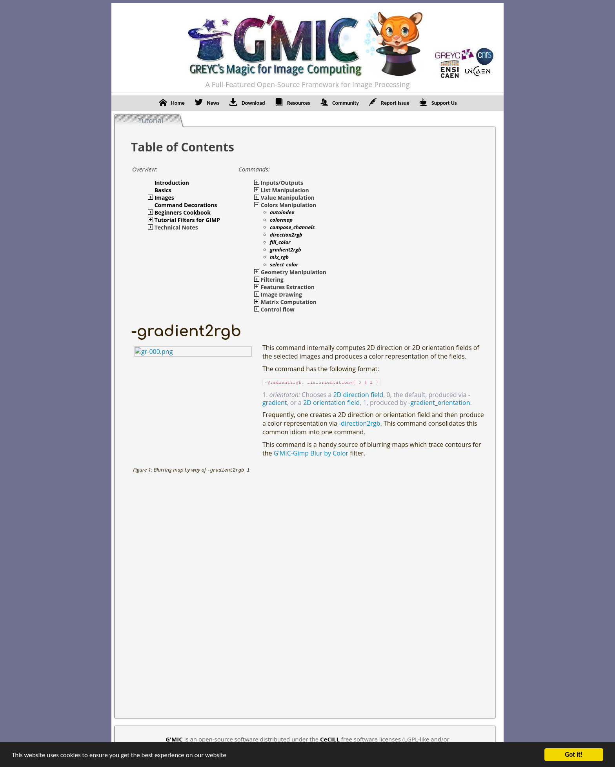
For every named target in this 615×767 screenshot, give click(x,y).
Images (164, 197)
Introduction (172, 182)
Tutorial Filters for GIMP (187, 220)
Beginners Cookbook (183, 212)
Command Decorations (186, 205)
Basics (163, 190)
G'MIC (174, 739)
